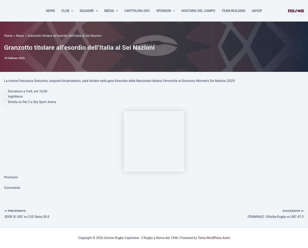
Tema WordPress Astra (213, 238)
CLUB (67, 11)
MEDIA (111, 11)
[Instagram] (292, 10)
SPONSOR (165, 11)
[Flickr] (302, 10)
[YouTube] (299, 10)
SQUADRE (89, 11)
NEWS (50, 11)
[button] (71, 11)
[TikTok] (296, 10)
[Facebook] (289, 10)
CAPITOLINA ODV (137, 11)
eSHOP (257, 11)
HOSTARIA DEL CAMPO (198, 11)
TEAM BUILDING (233, 11)
